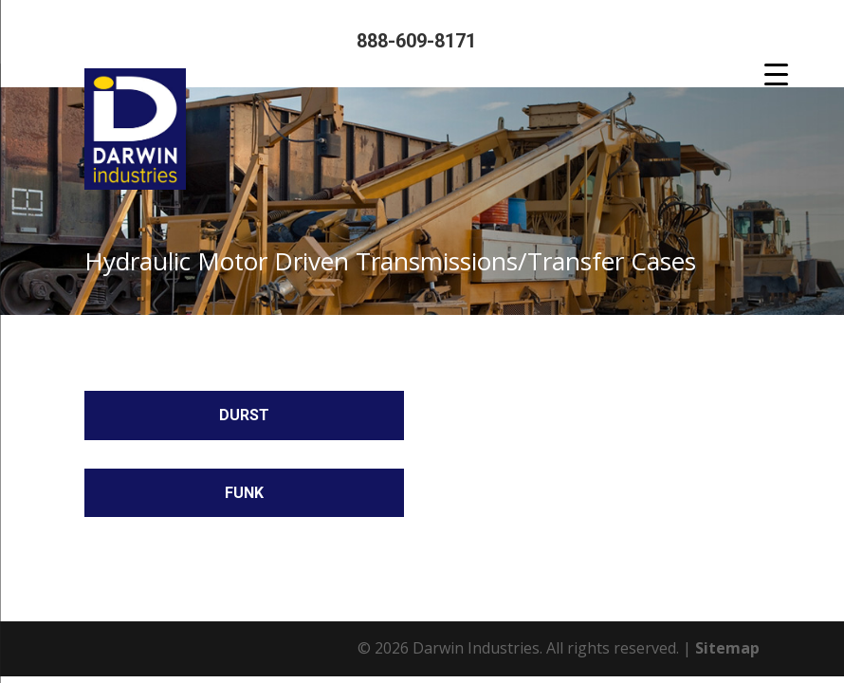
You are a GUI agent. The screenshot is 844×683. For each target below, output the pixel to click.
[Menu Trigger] (776, 73)
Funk (244, 493)
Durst (244, 415)
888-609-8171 (416, 40)
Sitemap (727, 647)
